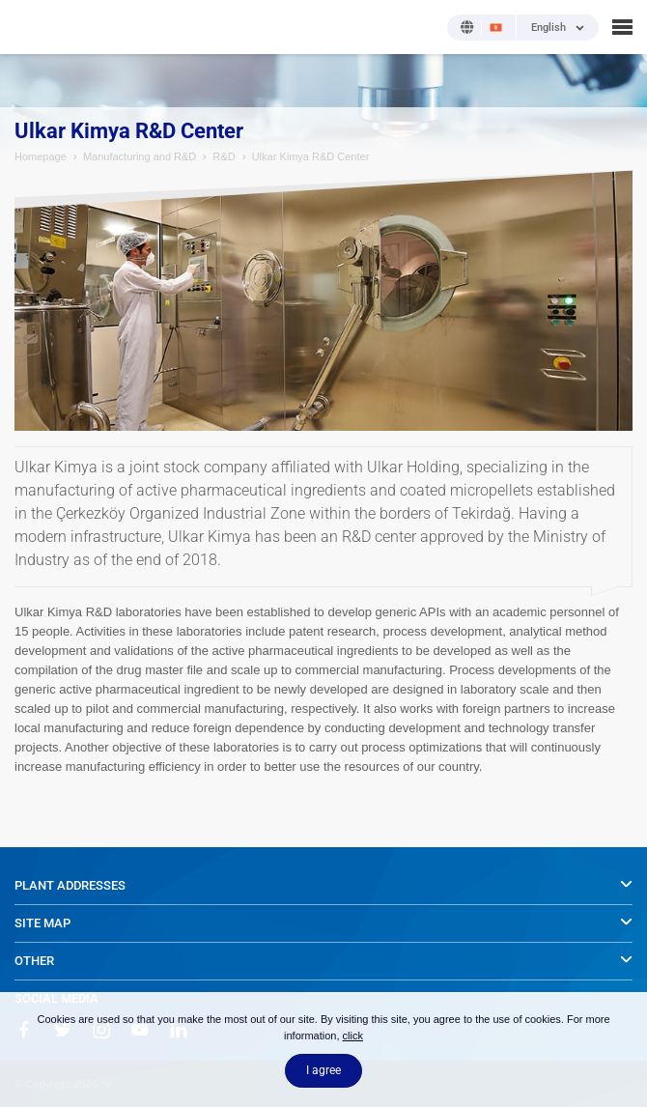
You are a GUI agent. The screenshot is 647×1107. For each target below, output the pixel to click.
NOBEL (28, 26)
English (548, 28)
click (353, 1035)
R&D (223, 156)
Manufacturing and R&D (139, 156)
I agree (323, 1070)
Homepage (40, 156)
